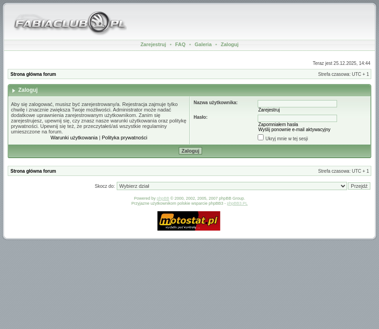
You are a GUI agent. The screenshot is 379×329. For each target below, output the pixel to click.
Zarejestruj (153, 44)
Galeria (203, 44)
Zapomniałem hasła (278, 124)
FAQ (180, 44)
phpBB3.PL (237, 203)
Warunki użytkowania (74, 137)
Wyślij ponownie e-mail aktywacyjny (294, 129)
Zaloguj (230, 44)
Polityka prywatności (124, 137)
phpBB (163, 198)
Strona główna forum (33, 74)
